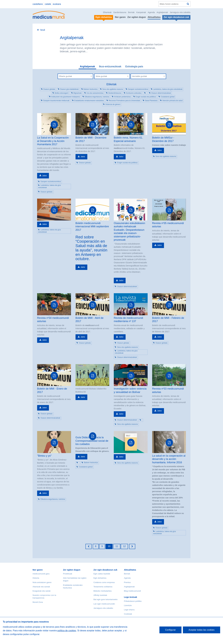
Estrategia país (134, 66)
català (48, 4)
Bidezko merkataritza (102, 591)
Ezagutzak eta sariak (41, 591)
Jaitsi (44, 175)
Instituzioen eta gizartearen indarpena (65, 97)
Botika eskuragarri (61, 93)
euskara (57, 4)
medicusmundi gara (41, 574)
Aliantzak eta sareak (41, 587)
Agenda (151, 12)
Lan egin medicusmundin (104, 604)
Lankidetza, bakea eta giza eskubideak (167, 89)
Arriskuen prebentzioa (122, 97)
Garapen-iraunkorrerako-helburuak (56, 101)
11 (116, 546)
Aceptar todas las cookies (201, 630)
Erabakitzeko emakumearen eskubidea (89, 101)
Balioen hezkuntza (90, 89)
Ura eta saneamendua (94, 93)
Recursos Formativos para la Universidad (124, 101)
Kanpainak (141, 12)
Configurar (170, 630)
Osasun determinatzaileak (161, 93)
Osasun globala (49, 89)
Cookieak (128, 614)
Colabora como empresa (104, 582)
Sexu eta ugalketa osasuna (112, 89)
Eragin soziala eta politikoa (146, 97)
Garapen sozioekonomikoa (138, 89)
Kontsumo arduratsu (133, 93)
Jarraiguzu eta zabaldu (180, 12)
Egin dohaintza (99, 578)
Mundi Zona (38, 602)
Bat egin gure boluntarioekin (105, 599)
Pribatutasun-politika (132, 601)
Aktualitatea (154, 17)
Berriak (131, 12)
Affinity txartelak (100, 595)
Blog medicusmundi (132, 591)
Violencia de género (112, 104)
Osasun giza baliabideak (69, 89)
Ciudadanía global (168, 97)
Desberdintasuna (114, 93)
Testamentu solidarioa (102, 587)
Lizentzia (128, 605)
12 (124, 546)
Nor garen (120, 17)
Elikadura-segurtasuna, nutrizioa (97, 97)
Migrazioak (77, 93)
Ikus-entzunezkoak (110, 66)
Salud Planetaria (151, 101)
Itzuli (42, 30)
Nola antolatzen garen (42, 582)
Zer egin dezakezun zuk (105, 570)
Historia (36, 578)
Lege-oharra (129, 610)
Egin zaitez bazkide (101, 574)
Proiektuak (67, 574)
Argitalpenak (162, 12)
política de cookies (66, 630)
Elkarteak (107, 12)
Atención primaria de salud (172, 101)
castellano (38, 4)
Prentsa (127, 582)
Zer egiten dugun (136, 17)
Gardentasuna (119, 12)
